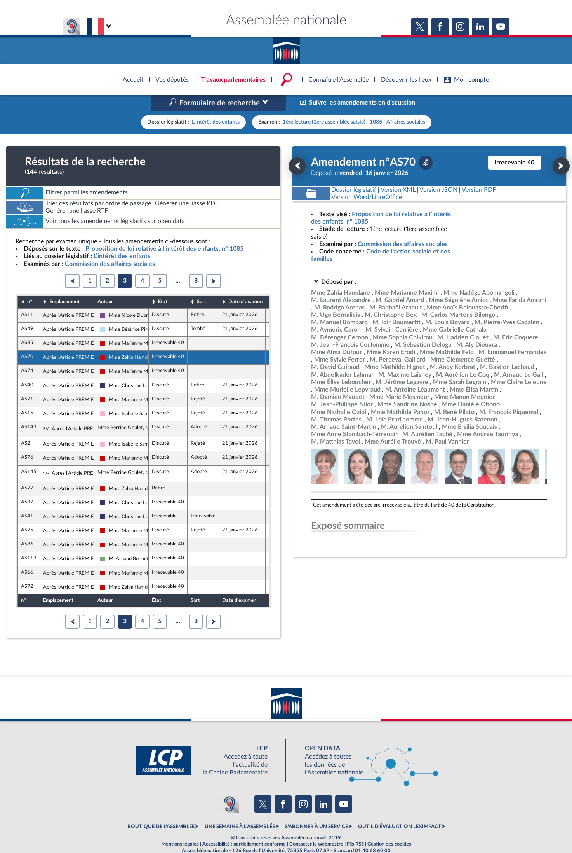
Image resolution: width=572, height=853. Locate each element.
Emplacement (64, 285)
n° (29, 285)
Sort (201, 285)
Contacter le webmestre (316, 827)
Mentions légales (180, 827)
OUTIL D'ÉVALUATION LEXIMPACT (399, 810)
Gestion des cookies (389, 827)
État (162, 285)
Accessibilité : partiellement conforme (244, 827)
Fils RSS (355, 827)
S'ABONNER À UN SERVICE (316, 810)
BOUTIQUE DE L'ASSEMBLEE (161, 810)
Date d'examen (245, 285)
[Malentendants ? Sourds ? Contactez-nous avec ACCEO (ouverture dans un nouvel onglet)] (229, 787)
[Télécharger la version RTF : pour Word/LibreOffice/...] (367, 180)
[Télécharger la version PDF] (426, 146)
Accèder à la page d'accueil (286, 47)
